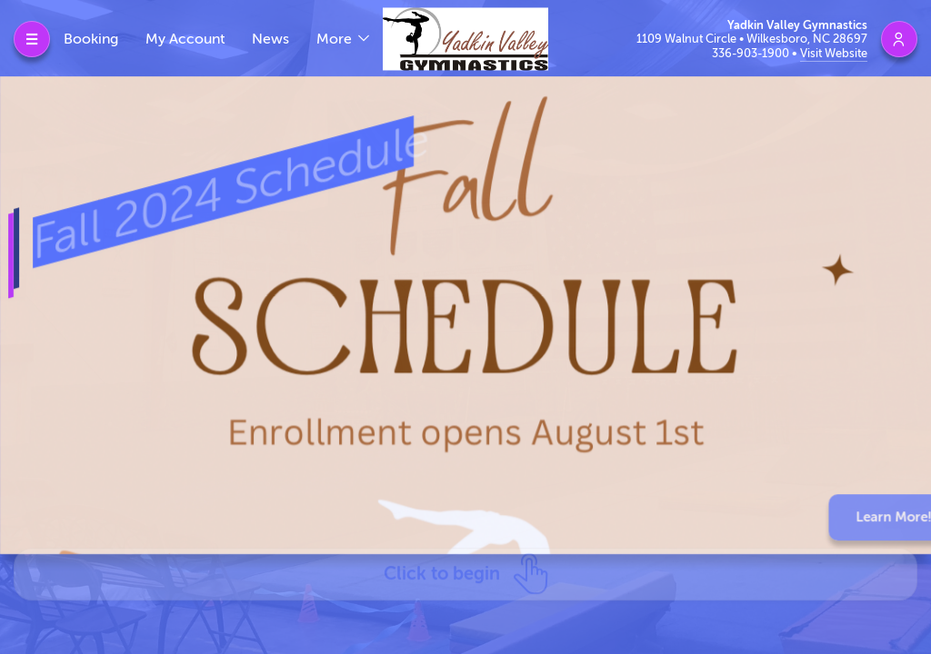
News (270, 39)
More (335, 39)
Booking (91, 39)
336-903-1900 (752, 53)
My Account (185, 39)
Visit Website (833, 53)
